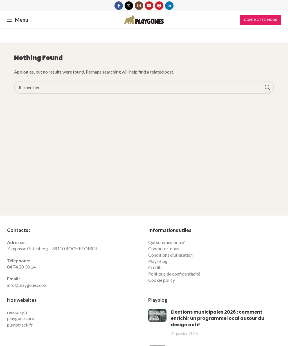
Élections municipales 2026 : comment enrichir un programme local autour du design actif (217, 318)
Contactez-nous (260, 19)
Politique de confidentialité (174, 273)
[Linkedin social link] (169, 5)
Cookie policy (161, 280)
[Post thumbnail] (157, 323)
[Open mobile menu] (17, 19)
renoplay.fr (17, 312)
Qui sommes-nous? (166, 242)
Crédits (155, 267)
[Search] (144, 87)
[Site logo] (144, 19)
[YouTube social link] (149, 5)
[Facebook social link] (118, 5)
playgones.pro (20, 318)
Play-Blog (158, 261)
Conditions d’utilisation (170, 255)
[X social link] (129, 5)
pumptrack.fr (20, 324)
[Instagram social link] (139, 5)
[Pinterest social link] (159, 5)
